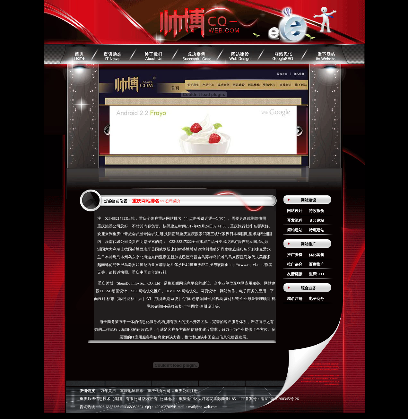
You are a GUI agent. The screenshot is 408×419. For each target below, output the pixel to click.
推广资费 (294, 254)
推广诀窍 (294, 264)
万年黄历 (108, 391)
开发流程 (294, 220)
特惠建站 (316, 230)
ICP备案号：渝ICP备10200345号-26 (269, 399)
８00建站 (316, 220)
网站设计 (294, 211)
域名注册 (294, 298)
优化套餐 (316, 254)
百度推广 (316, 264)
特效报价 (316, 211)
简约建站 (294, 230)
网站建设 (308, 200)
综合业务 (308, 288)
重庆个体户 (148, 218)
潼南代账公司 (116, 241)
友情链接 (294, 274)
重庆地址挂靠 (131, 391)
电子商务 (316, 298)
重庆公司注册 (186, 391)
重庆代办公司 (158, 391)
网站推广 (308, 244)
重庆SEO (201, 264)
